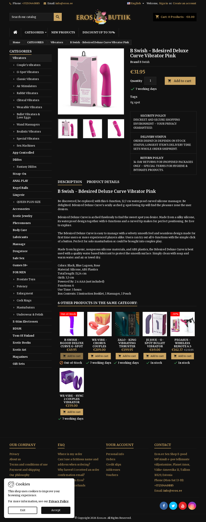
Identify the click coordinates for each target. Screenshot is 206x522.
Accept (55, 510)
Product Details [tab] (103, 182)
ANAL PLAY (20, 181)
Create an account (184, 3)
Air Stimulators (27, 86)
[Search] (35, 17)
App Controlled (23, 152)
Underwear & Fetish (30, 314)
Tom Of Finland (23, 335)
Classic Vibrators (28, 79)
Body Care (20, 230)
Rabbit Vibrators (27, 93)
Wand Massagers (28, 124)
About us (15, 459)
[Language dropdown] (136, 3)
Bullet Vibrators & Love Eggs (28, 116)
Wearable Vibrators (29, 107)
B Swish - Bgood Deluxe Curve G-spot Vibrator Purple (71, 346)
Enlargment (25, 293)
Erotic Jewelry (22, 216)
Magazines (20, 357)
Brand (134, 62)
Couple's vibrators (28, 65)
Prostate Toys (26, 279)
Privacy (14, 454)
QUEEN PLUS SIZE (29, 202)
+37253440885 (31, 3)
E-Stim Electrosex (25, 321)
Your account (120, 445)
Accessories (21, 209)
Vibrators (19, 58)
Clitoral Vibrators (28, 100)
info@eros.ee (64, 3)
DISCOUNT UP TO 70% (98, 32)
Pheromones (22, 223)
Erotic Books (22, 342)
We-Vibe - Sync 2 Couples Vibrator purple (71, 400)
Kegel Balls (20, 188)
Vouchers (112, 475)
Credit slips (113, 464)
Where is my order (70, 454)
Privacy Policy (59, 501)
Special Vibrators (28, 138)
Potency (22, 286)
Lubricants (20, 237)
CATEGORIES (34, 32)
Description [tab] (70, 182)
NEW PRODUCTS (63, 32)
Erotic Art (19, 349)
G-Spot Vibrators (28, 72)
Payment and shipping (24, 470)
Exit (22, 510)
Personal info (115, 454)
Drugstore (20, 251)
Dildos (17, 159)
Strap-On (19, 174)
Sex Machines (26, 145)
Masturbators (26, 307)
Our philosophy (19, 475)
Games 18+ (20, 265)
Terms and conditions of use (28, 464)
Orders (110, 459)
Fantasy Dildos (26, 167)
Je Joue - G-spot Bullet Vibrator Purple (155, 344)
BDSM (17, 328)
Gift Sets (19, 364)
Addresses (113, 470)
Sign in (163, 3)
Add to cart (179, 81)
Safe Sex (18, 258)
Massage (19, 244)
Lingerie (19, 195)
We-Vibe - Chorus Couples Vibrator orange (99, 346)
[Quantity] (150, 81)
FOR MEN (19, 272)
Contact (162, 445)
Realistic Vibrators (29, 131)
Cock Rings (24, 300)
